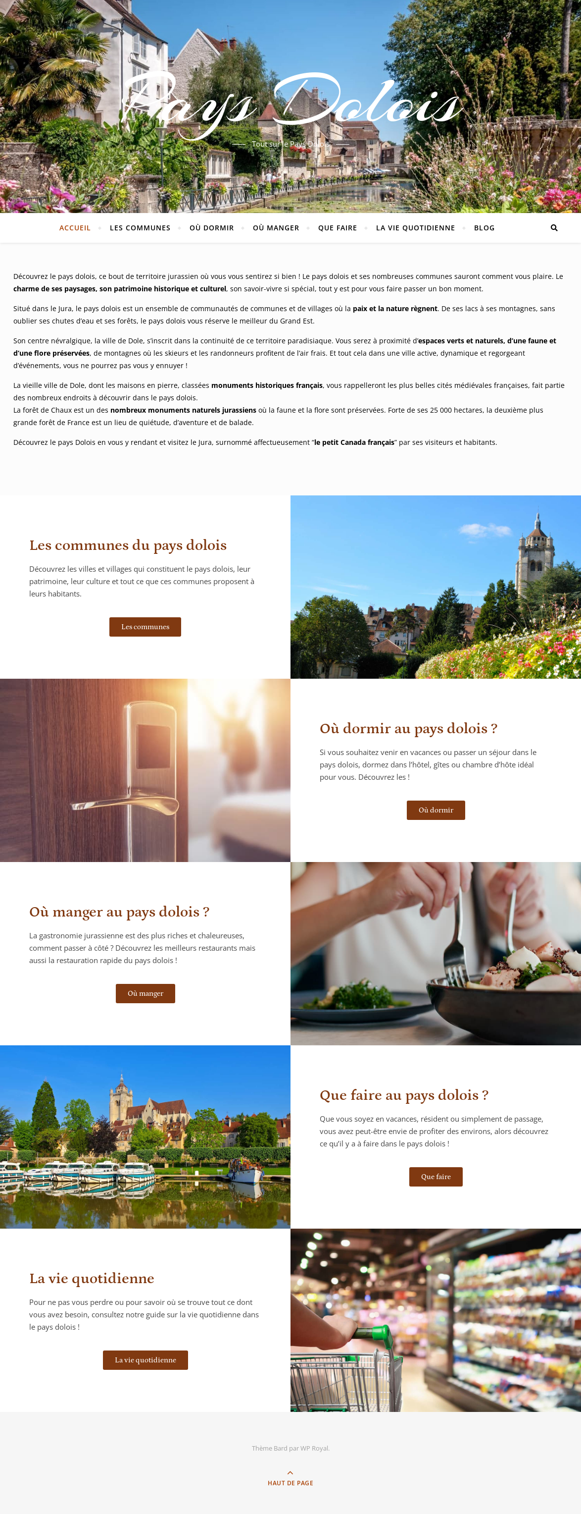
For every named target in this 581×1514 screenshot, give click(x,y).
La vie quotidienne (415, 227)
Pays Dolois (291, 100)
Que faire (337, 227)
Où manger (276, 227)
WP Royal (314, 1448)
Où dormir (212, 227)
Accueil (75, 227)
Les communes (140, 227)
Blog (484, 227)
